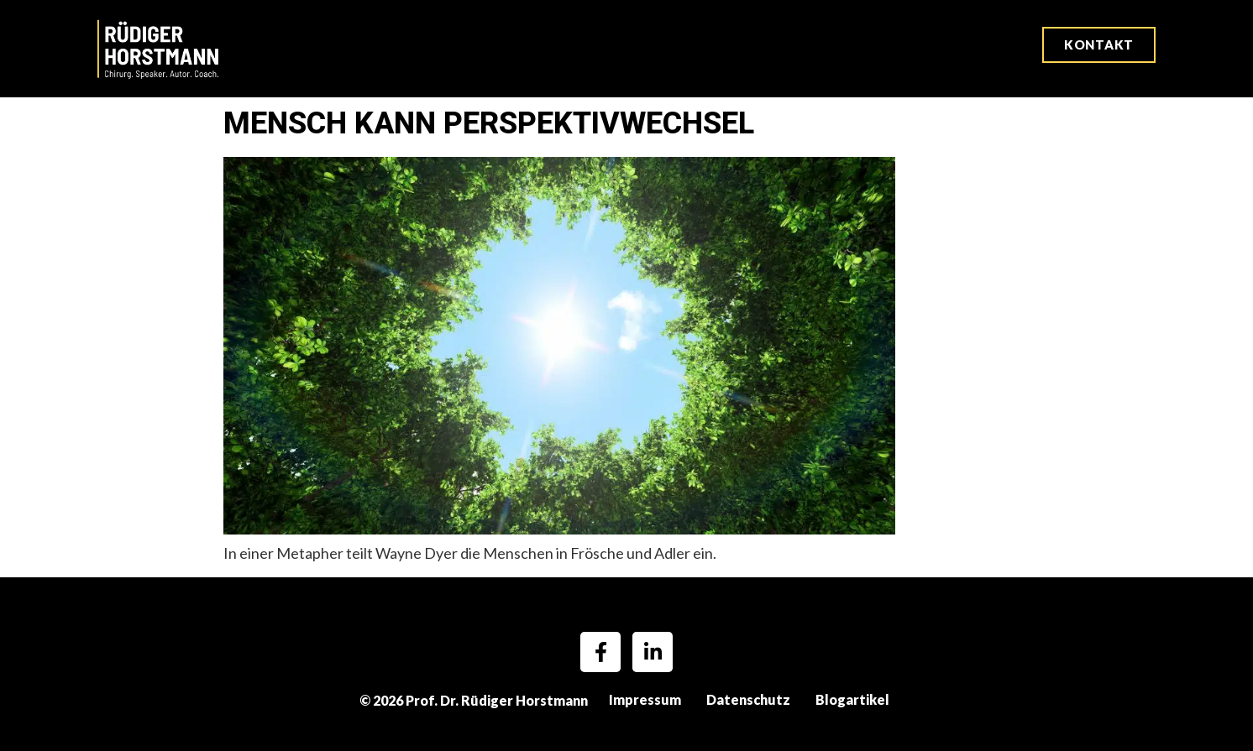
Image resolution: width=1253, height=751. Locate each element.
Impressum (645, 699)
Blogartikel (852, 699)
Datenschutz (748, 699)
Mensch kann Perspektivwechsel (492, 123)
